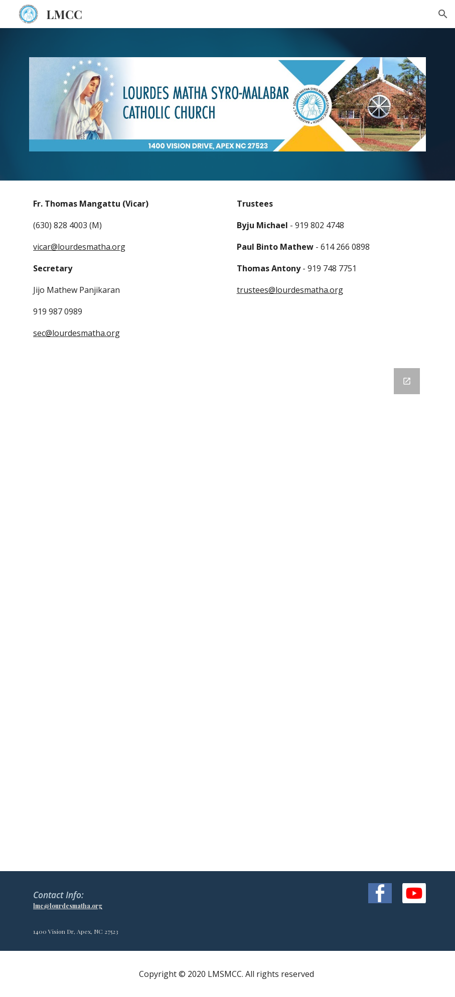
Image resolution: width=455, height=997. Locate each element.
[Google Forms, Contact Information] (227, 613)
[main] (125, 268)
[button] (443, 14)
